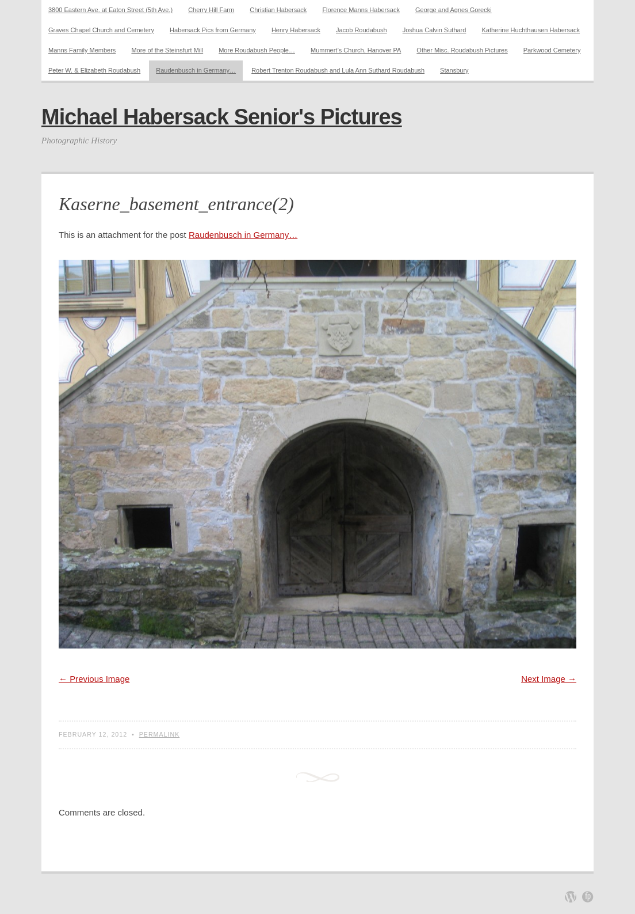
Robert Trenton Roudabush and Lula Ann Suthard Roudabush (337, 70)
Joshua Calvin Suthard (434, 29)
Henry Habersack (295, 29)
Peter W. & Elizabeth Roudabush (94, 70)
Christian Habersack (278, 9)
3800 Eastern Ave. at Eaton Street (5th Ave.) (110, 9)
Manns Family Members (82, 50)
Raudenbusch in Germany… (196, 70)
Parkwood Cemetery (552, 50)
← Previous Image (94, 679)
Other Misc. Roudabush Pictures (461, 50)
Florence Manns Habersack (361, 9)
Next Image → (548, 679)
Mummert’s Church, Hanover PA (356, 50)
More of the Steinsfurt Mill (167, 50)
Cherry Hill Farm (211, 9)
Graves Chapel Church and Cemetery (101, 29)
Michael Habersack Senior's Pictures (221, 117)
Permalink (159, 734)
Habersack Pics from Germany (213, 29)
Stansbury (454, 70)
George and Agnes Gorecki (453, 9)
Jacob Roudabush (361, 29)
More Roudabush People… (257, 50)
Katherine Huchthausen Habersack (530, 29)
